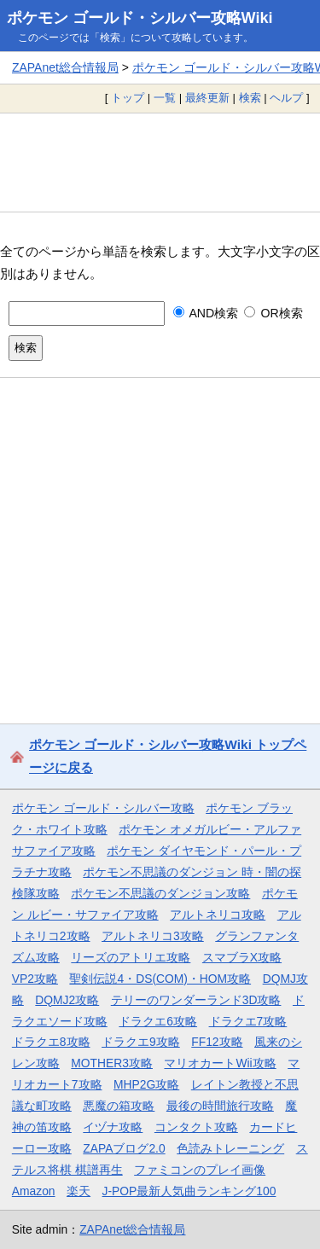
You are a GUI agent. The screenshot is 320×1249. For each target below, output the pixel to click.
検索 (250, 97)
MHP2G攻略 (146, 1084)
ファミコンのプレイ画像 (199, 1169)
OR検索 (273, 313)
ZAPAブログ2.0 (124, 1148)
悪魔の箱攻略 (118, 1105)
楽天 (78, 1191)
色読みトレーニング (230, 1148)
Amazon (33, 1191)
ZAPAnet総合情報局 (65, 67)
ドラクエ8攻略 (51, 1042)
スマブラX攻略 (242, 957)
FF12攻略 (216, 1042)
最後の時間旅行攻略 (220, 1105)
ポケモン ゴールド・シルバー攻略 (103, 808)
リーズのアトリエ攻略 (130, 957)
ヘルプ (286, 97)
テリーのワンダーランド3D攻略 (196, 1000)
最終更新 (207, 97)
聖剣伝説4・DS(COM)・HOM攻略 (160, 978)
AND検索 (206, 313)
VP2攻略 (35, 978)
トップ (127, 97)
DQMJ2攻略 (67, 1000)
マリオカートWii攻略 (220, 1063)
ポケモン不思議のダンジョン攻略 (160, 893)
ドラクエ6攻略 (158, 1021)
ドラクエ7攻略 (248, 1021)
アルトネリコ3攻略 (153, 936)
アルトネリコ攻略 (217, 914)
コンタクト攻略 (196, 1127)
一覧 (165, 97)
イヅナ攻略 (113, 1127)
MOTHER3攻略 (112, 1063)
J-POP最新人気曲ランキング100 (189, 1191)
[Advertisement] (160, 162)
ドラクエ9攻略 (141, 1042)
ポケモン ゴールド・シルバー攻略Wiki (140, 17)
